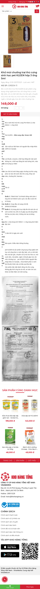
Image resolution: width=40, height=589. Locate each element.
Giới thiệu (32, 461)
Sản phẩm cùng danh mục (20, 390)
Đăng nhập (12, 1)
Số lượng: (4, 108)
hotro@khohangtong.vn (15, 497)
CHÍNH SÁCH (8, 511)
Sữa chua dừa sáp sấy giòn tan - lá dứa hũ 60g (10, 418)
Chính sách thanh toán (9, 515)
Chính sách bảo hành (8, 525)
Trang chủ (7, 461)
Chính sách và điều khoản (10, 535)
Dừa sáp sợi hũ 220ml (30, 416)
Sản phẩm (20, 461)
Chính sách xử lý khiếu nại (10, 518)
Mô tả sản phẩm (10, 114)
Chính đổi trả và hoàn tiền (10, 529)
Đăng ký (22, 1)
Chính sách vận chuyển (9, 522)
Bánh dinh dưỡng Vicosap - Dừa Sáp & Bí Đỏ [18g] (29, 449)
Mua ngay (30, 587)
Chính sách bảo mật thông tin (12, 532)
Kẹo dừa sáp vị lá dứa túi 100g (10, 448)
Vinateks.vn (5, 572)
